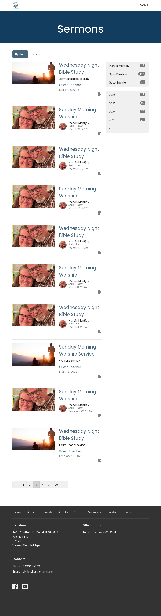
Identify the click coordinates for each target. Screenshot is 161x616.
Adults (63, 512)
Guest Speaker (127, 82)
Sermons (94, 512)
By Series (36, 54)
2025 (127, 103)
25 (56, 484)
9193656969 (31, 566)
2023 (127, 120)
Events (47, 512)
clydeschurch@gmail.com (38, 571)
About (32, 512)
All (110, 128)
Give (127, 512)
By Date (20, 54)
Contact (113, 512)
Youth (78, 512)
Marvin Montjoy (127, 65)
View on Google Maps (26, 545)
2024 (127, 111)
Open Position (127, 74)
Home (17, 512)
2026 (127, 94)
